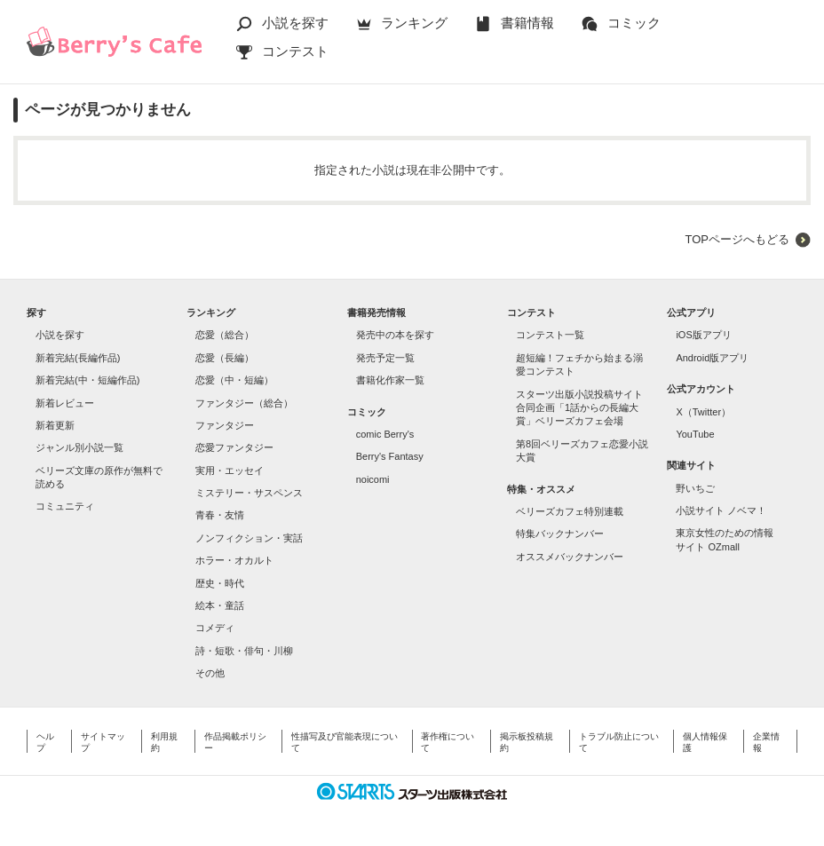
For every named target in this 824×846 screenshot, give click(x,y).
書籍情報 (527, 22)
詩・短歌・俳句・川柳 (244, 650)
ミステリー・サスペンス (249, 492)
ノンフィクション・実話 (249, 538)
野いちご (695, 488)
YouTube (695, 434)
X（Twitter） (703, 412)
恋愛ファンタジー (234, 447)
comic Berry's (385, 434)
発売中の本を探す (395, 334)
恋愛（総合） (224, 334)
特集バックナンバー (560, 533)
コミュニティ (65, 506)
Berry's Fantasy (390, 456)
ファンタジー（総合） (244, 403)
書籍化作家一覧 (390, 380)
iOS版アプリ (703, 334)
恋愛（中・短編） (234, 380)
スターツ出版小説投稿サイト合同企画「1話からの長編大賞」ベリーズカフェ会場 (579, 408)
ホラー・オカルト (234, 560)
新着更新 (55, 425)
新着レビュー (65, 403)
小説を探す (295, 22)
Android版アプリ (712, 357)
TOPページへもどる (737, 239)
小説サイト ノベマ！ (721, 510)
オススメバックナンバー (569, 556)
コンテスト (295, 51)
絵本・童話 (219, 605)
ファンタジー (224, 425)
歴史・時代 (219, 583)
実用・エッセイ (229, 470)
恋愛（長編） (224, 357)
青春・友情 (219, 515)
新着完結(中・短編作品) (87, 380)
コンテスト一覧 (550, 334)
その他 (210, 673)
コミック (634, 22)
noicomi (373, 479)
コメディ (214, 627)
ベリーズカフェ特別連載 (569, 511)
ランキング (414, 22)
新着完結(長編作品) (78, 357)
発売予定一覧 (385, 357)
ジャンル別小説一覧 (79, 447)
